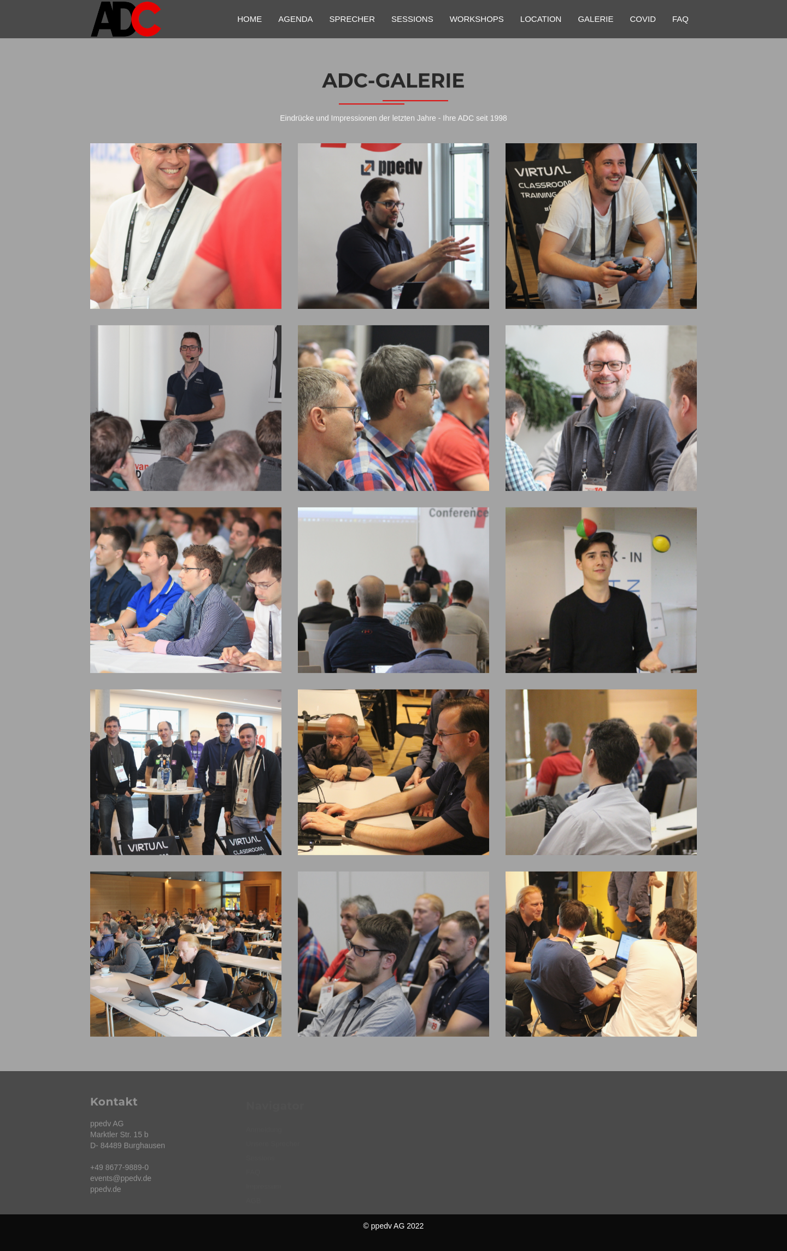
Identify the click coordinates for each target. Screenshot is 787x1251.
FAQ (680, 19)
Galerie (595, 19)
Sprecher (352, 19)
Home (249, 19)
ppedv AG (388, 1225)
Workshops (477, 19)
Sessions (412, 19)
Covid (643, 19)
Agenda (295, 19)
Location (541, 19)
